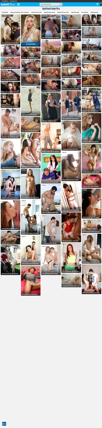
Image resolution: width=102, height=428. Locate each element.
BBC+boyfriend (84, 12)
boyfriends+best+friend (49, 12)
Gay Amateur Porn (13, 1)
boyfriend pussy (94, 12)
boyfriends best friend (36, 12)
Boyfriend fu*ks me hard (63, 12)
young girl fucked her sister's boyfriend (19, 12)
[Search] (60, 4)
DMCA (4, 424)
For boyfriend (5, 12)
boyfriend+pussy (75, 12)
